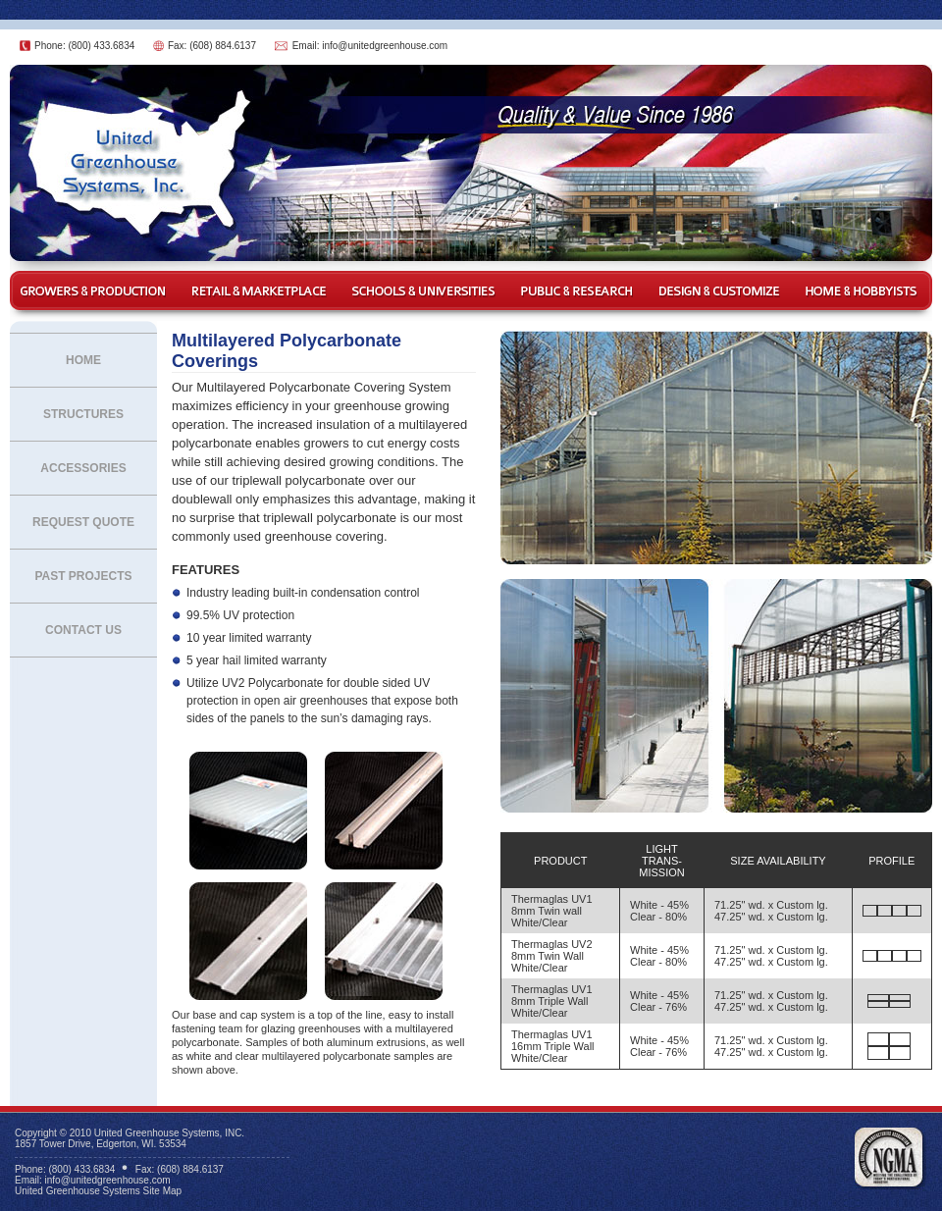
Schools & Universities (424, 291)
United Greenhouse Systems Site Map (98, 1190)
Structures (83, 414)
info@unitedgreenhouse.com (384, 45)
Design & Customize (721, 291)
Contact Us (83, 630)
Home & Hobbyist (863, 291)
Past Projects (82, 576)
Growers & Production (93, 291)
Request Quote (83, 522)
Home (83, 360)
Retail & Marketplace (258, 291)
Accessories (83, 468)
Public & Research (579, 291)
